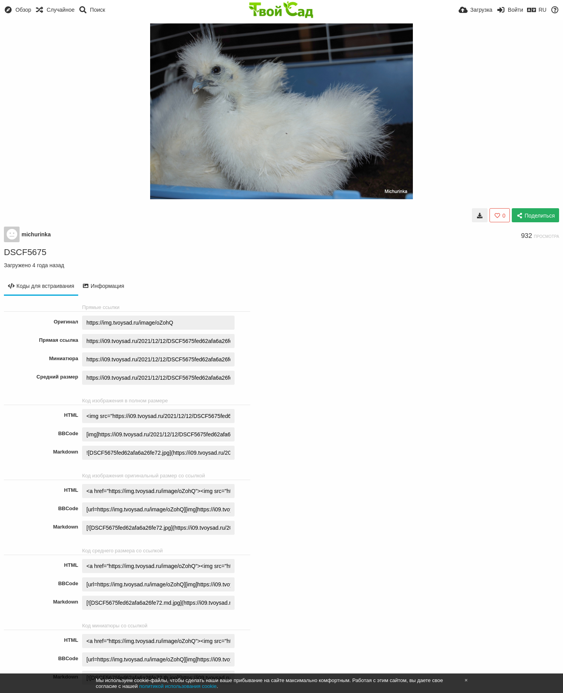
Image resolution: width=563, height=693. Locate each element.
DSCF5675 (25, 252)
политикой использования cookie (178, 686)
